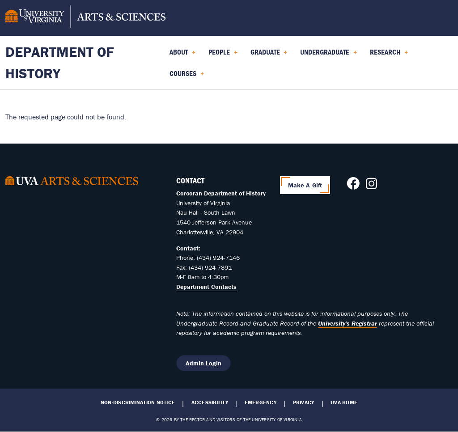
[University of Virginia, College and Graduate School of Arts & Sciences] (85, 17)
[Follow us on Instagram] (371, 186)
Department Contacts (206, 287)
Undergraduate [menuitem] (328, 55)
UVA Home (344, 402)
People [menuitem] (223, 55)
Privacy (303, 402)
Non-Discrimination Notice (138, 402)
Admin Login (203, 363)
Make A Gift (305, 185)
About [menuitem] (182, 55)
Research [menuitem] (388, 55)
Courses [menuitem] (187, 76)
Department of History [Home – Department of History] (59, 62)
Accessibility (209, 402)
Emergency (260, 402)
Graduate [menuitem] (269, 55)
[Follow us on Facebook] (353, 186)
